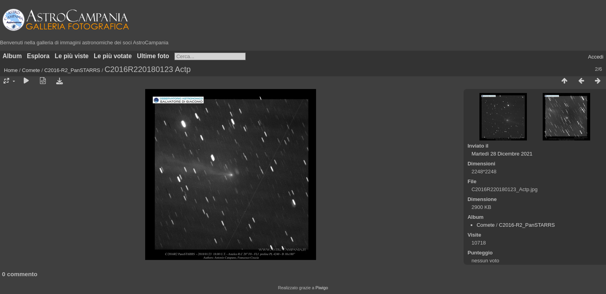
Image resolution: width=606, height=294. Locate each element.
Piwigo (321, 287)
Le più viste (72, 56)
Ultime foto (153, 56)
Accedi (595, 57)
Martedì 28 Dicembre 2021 (502, 154)
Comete (31, 70)
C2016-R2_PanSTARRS (72, 70)
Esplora (38, 56)
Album (12, 56)
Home (11, 70)
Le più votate (113, 56)
